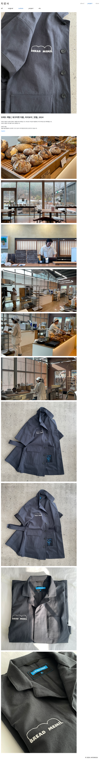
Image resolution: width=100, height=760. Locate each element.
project (90, 3)
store (97, 3)
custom (20, 8)
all (2, 8)
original (10, 8)
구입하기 (3, 131)
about (82, 3)
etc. (40, 8)
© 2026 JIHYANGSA (91, 757)
